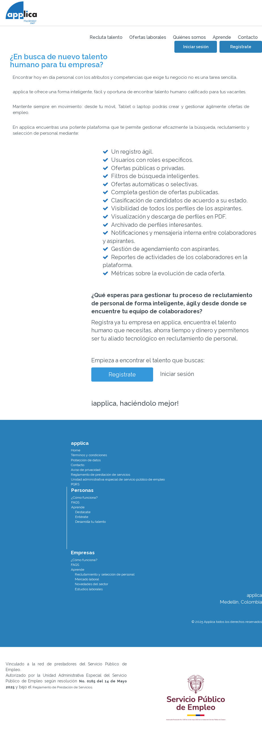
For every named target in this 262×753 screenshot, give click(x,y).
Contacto (77, 465)
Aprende (77, 507)
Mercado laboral (87, 579)
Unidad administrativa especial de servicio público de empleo (118, 479)
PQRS (75, 484)
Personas (82, 490)
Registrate (122, 374)
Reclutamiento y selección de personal (104, 574)
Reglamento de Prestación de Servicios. (63, 687)
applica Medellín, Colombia (241, 598)
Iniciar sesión (177, 374)
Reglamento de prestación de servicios (100, 475)
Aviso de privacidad (85, 470)
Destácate (82, 512)
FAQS (75, 502)
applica (80, 443)
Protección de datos (86, 460)
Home (75, 450)
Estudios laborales (89, 589)
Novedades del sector (91, 584)
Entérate (81, 517)
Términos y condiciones (89, 455)
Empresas (83, 552)
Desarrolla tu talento (90, 522)
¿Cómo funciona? (84, 498)
